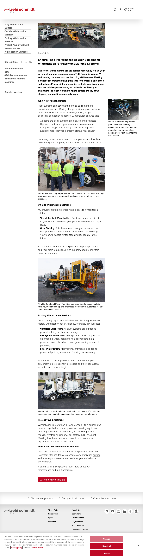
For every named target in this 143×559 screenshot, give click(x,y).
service (96, 455)
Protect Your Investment (16, 45)
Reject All (107, 546)
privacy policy (16, 547)
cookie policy (37, 547)
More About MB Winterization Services (16, 50)
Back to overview (13, 92)
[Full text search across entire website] (115, 10)
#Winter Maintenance (15, 75)
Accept (106, 553)
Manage (106, 539)
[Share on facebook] (21, 62)
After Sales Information (52, 479)
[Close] (138, 545)
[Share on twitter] (25, 62)
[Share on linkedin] (30, 62)
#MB (6, 72)
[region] (71, 546)
